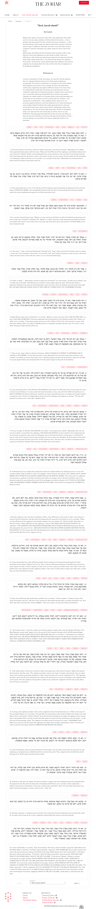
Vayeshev (18, 21)
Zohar (10, 21)
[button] (48, 883)
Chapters (32, 880)
